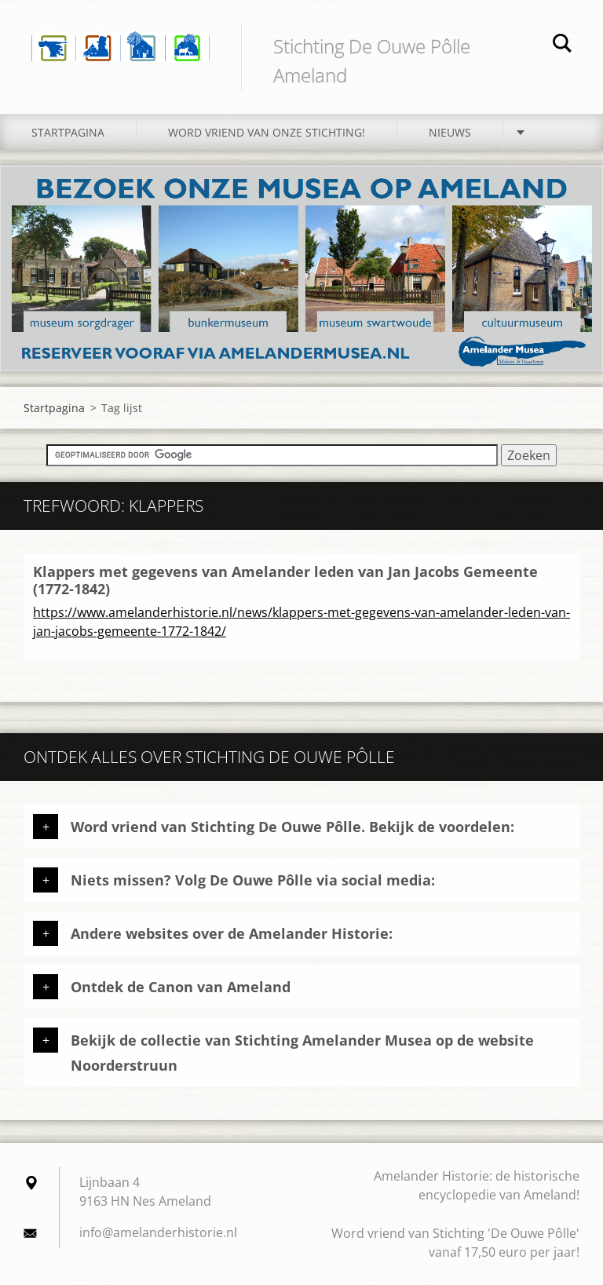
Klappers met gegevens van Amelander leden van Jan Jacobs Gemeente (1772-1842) (285, 580)
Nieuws (450, 132)
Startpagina (67, 132)
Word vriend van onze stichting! (266, 132)
